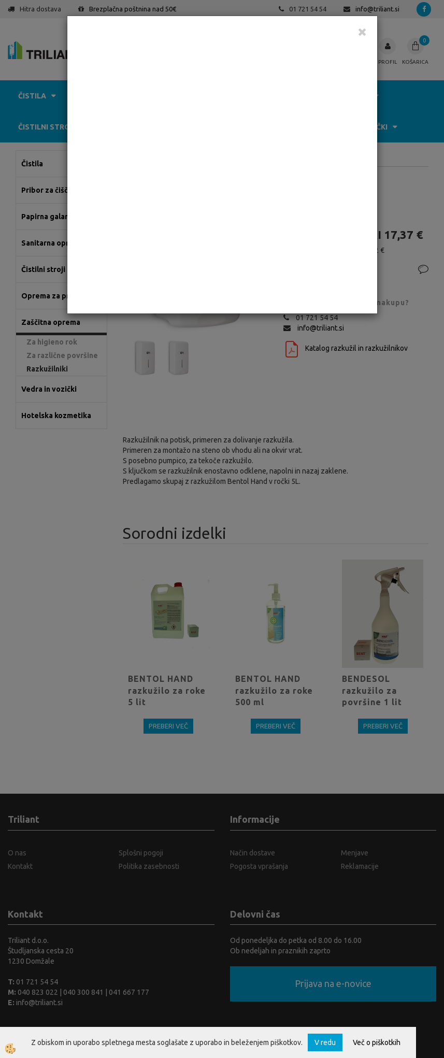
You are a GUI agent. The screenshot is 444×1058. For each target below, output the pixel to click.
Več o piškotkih (376, 1042)
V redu (325, 1042)
